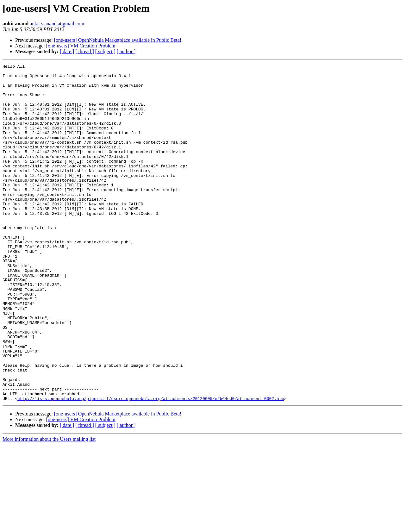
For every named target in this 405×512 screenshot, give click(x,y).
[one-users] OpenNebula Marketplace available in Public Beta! (118, 40)
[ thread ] (84, 51)
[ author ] (126, 51)
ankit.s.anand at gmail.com (57, 23)
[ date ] (67, 51)
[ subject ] (105, 51)
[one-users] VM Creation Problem (80, 45)
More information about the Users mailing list (49, 506)
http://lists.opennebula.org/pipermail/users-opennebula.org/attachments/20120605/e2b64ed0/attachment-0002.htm (150, 466)
